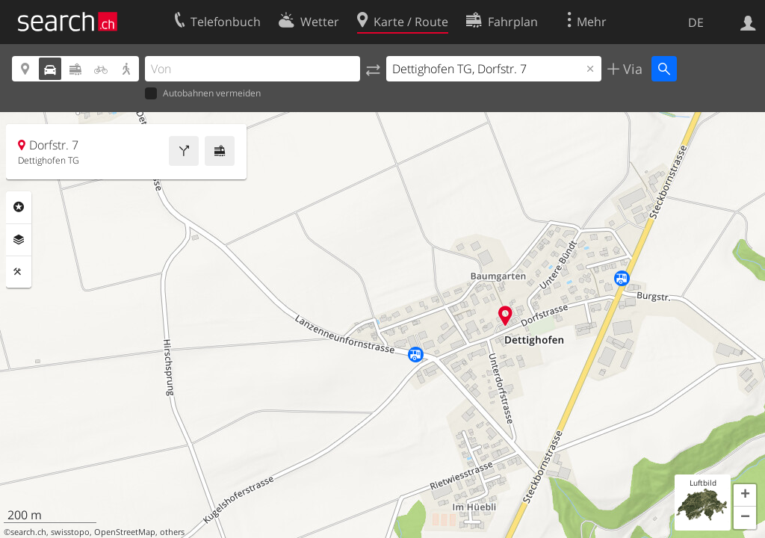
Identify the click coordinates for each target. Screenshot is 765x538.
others (172, 532)
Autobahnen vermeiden (203, 93)
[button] (745, 495)
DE (696, 22)
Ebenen (18, 240)
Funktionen (18, 272)
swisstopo (70, 532)
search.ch (28, 532)
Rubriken (18, 207)
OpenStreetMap (124, 532)
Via (630, 69)
